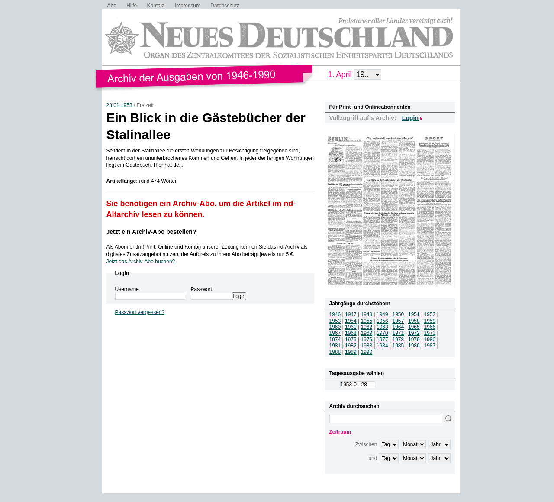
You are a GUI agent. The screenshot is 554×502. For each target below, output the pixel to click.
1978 (398, 340)
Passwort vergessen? (140, 312)
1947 (351, 314)
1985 (398, 346)
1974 (335, 340)
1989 (351, 352)
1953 (335, 321)
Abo (111, 6)
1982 (351, 346)
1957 (398, 321)
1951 (414, 314)
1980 (430, 340)
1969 (367, 333)
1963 (382, 327)
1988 (335, 352)
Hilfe (131, 6)
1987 (430, 346)
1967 (335, 333)
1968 (351, 333)
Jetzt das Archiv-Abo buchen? (140, 262)
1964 (398, 327)
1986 (414, 346)
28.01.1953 (119, 105)
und (372, 458)
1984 (382, 346)
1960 (335, 327)
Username (127, 289)
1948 (367, 314)
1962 (367, 327)
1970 (382, 333)
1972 (414, 333)
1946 (335, 314)
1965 (414, 327)
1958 (414, 321)
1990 (367, 352)
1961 (351, 327)
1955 (367, 321)
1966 (430, 327)
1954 (351, 321)
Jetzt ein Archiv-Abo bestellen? (151, 231)
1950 (398, 314)
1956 (382, 321)
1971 (398, 333)
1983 (367, 346)
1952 (430, 314)
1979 (414, 340)
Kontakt (156, 6)
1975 (351, 340)
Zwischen (366, 444)
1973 (430, 333)
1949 (382, 314)
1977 (382, 340)
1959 (430, 321)
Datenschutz (224, 6)
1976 (367, 340)
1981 (335, 346)
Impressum (187, 6)
